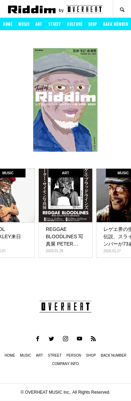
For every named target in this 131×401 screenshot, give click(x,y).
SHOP (92, 24)
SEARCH (122, 9)
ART (38, 24)
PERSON (73, 355)
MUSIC (24, 24)
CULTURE (74, 24)
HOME (7, 24)
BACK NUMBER (115, 24)
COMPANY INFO (65, 364)
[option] (65, 102)
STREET (54, 24)
